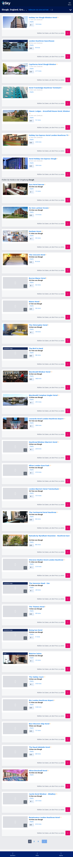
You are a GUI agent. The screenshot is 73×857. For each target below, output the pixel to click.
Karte (31, 22)
